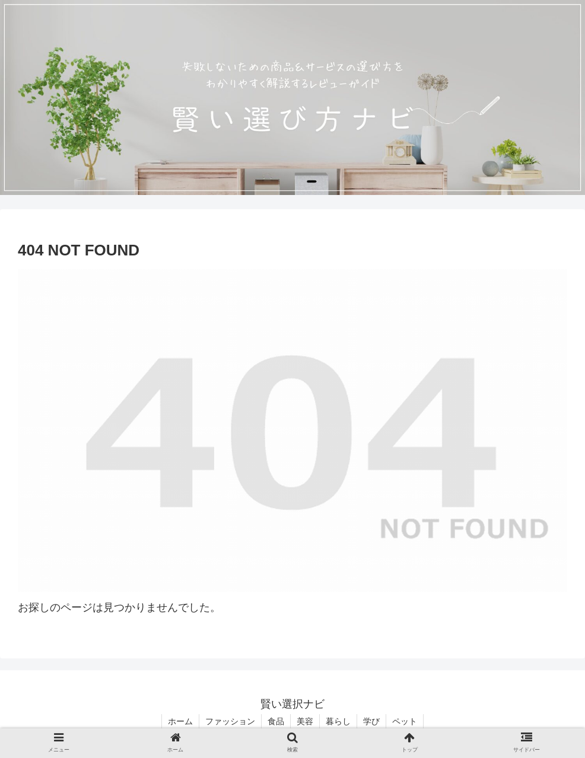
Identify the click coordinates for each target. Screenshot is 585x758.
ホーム (180, 721)
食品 (276, 721)
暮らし (338, 721)
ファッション (230, 721)
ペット (404, 721)
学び (371, 721)
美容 (305, 721)
